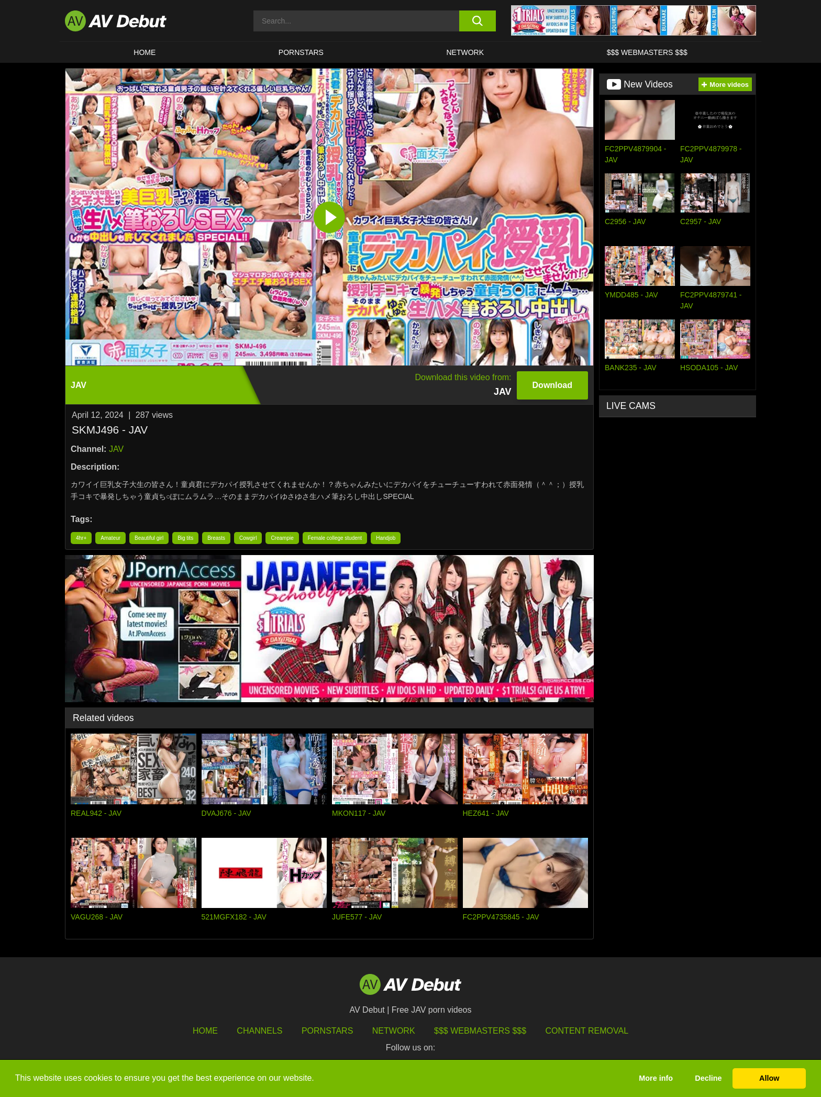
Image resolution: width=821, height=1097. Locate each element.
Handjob (385, 538)
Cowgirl (248, 538)
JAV (116, 449)
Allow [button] (769, 1078)
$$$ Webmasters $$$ (647, 52)
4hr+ (81, 538)
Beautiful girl (149, 538)
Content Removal (587, 1030)
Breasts (216, 538)
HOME (145, 52)
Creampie (282, 538)
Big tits (185, 538)
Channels (259, 1030)
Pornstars (301, 52)
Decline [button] (708, 1078)
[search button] (477, 20)
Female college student (335, 538)
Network (465, 52)
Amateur (110, 538)
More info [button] (656, 1078)
